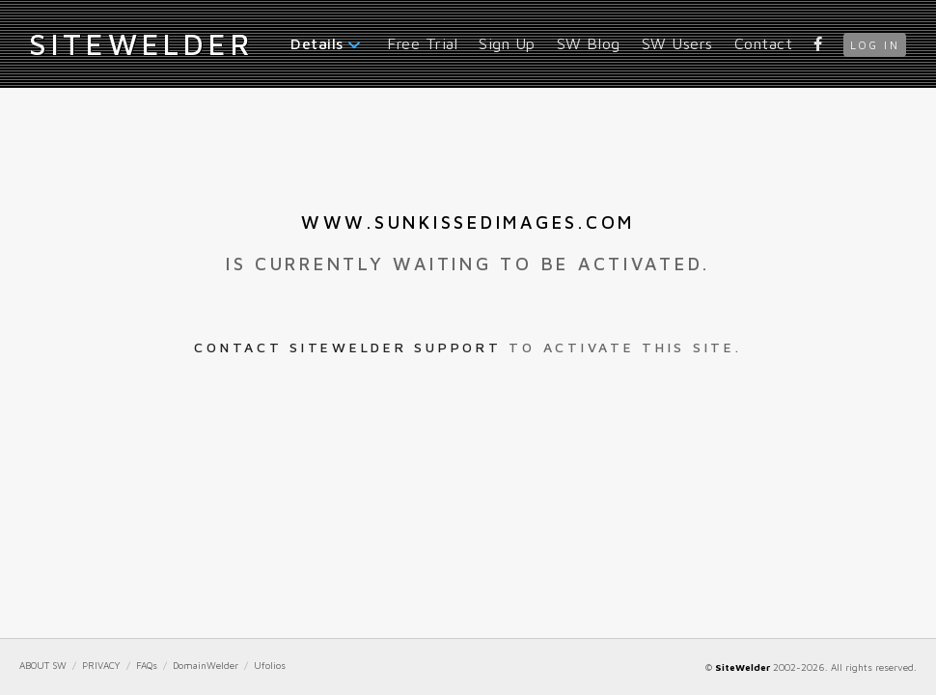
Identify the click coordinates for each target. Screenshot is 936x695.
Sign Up (507, 43)
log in (874, 45)
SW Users (677, 43)
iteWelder (141, 43)
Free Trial (422, 43)
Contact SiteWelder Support (347, 347)
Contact (763, 43)
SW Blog (588, 43)
